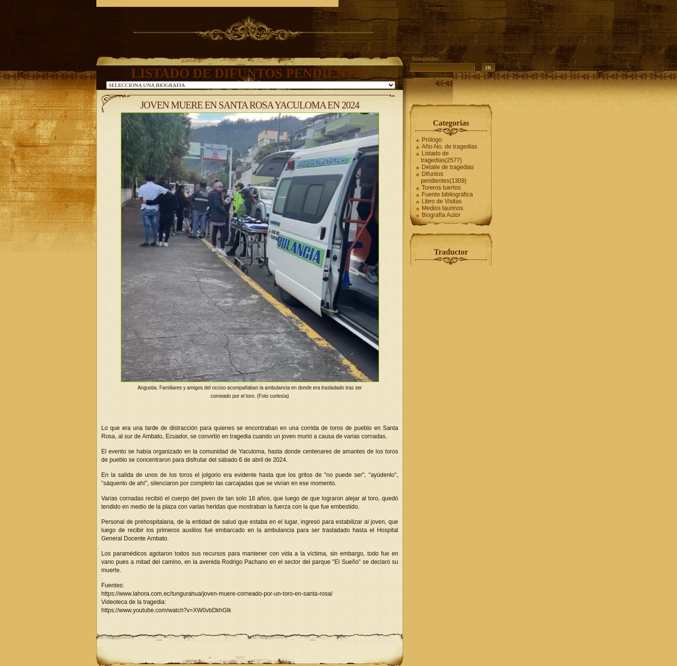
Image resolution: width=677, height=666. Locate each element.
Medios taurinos (442, 208)
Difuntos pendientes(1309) (443, 177)
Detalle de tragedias (448, 167)
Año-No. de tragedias (449, 146)
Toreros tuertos (441, 187)
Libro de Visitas (442, 201)
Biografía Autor (441, 215)
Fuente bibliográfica (447, 194)
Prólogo (432, 139)
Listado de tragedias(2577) (441, 157)
